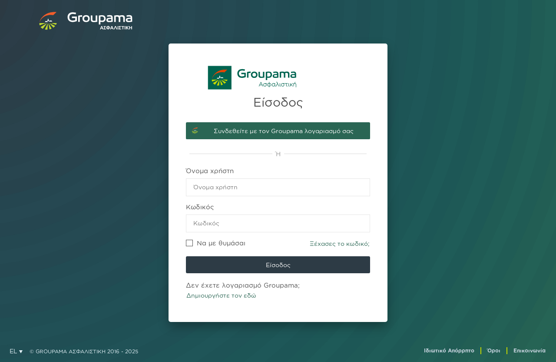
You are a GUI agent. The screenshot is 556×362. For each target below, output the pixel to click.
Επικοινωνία (529, 350)
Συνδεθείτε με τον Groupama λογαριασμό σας (284, 130)
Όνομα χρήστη (210, 170)
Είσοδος (278, 264)
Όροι (493, 350)
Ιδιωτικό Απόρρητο (449, 350)
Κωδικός (200, 207)
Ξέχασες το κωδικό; (340, 243)
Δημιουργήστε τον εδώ (221, 295)
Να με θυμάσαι (215, 243)
